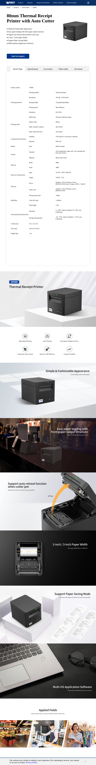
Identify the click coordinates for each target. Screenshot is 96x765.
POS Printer (25, 7)
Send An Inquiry (18, 56)
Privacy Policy (31, 762)
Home (8, 7)
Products (16, 7)
